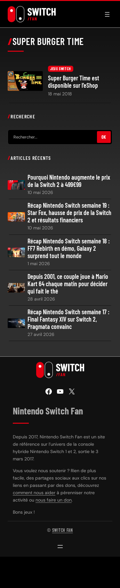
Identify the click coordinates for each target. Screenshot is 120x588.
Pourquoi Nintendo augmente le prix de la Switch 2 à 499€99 (69, 181)
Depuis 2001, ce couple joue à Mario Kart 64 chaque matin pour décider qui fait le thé (68, 284)
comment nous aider (34, 492)
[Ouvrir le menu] (107, 14)
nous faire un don (54, 500)
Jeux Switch (60, 68)
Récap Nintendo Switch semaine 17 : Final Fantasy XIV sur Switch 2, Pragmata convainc (68, 319)
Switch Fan (62, 530)
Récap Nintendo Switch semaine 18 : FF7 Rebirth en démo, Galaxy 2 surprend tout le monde (69, 248)
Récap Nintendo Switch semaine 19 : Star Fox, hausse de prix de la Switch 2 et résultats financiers (69, 213)
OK (103, 137)
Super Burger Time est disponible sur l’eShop (73, 81)
